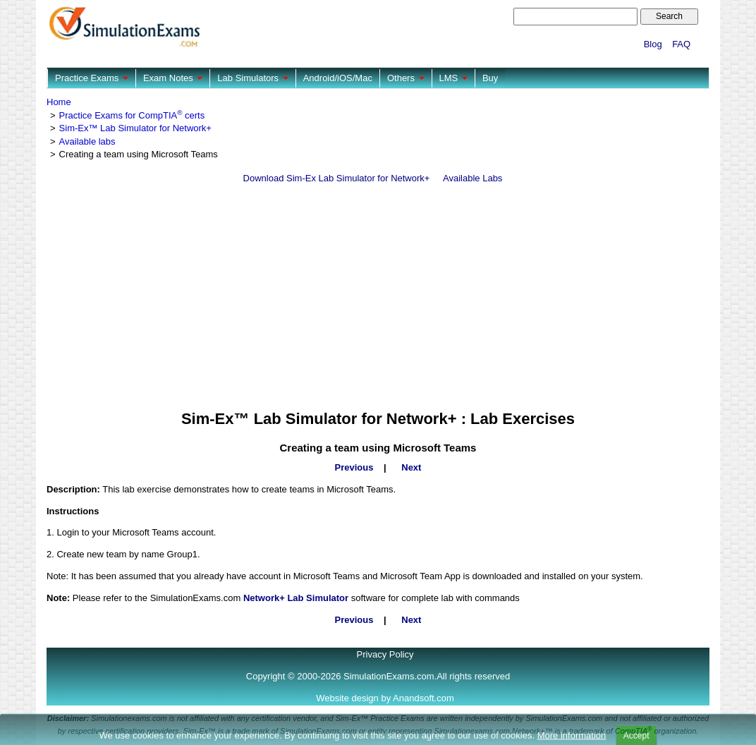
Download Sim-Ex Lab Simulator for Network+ (336, 178)
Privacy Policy (385, 654)
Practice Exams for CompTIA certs (132, 115)
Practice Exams (91, 78)
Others (406, 78)
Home (59, 102)
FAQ (681, 44)
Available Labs (472, 178)
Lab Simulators (252, 78)
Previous (354, 467)
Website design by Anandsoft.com (385, 698)
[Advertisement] (378, 297)
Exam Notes (172, 78)
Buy (490, 78)
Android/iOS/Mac (337, 78)
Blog (653, 44)
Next (411, 467)
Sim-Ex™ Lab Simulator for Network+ (135, 128)
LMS (453, 78)
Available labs (87, 141)
